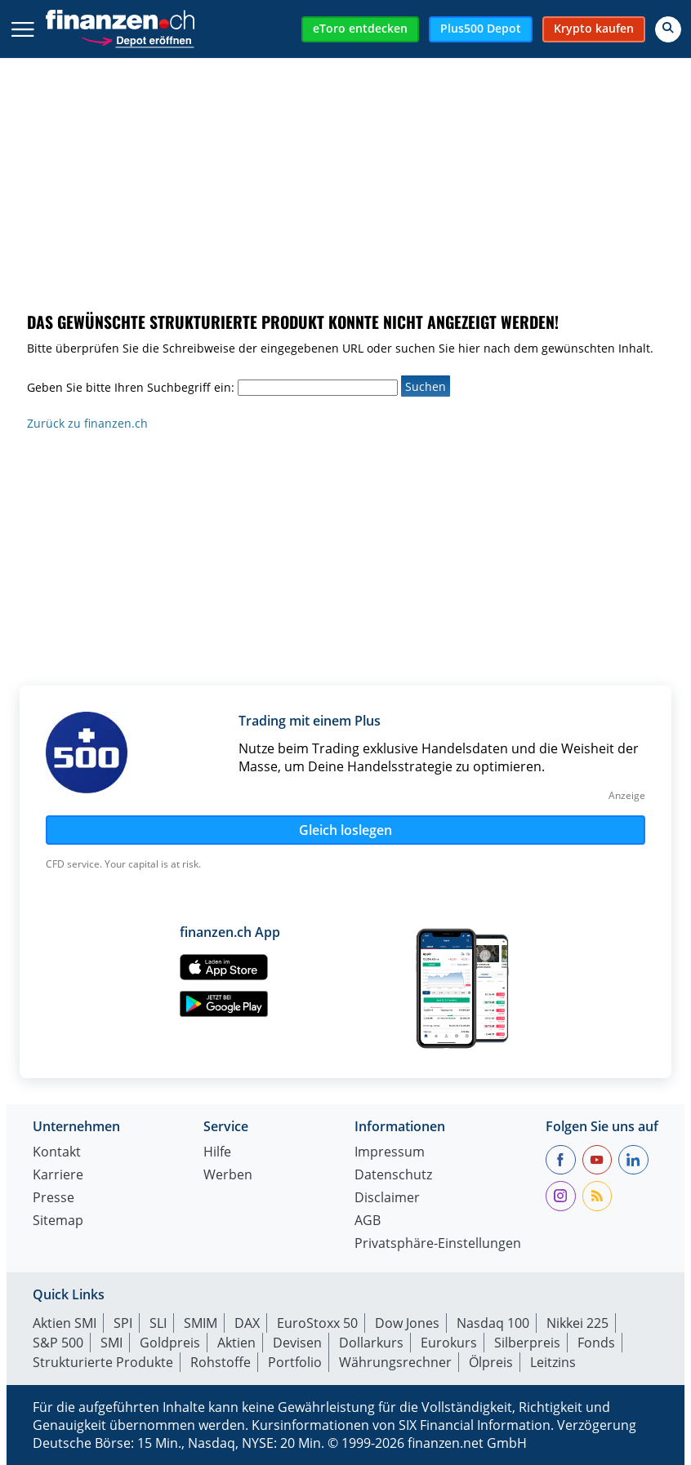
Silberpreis (527, 1343)
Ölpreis (491, 1362)
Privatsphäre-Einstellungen (437, 1244)
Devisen (297, 1343)
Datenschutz (393, 1175)
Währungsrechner (395, 1362)
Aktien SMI (64, 1323)
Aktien (236, 1343)
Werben (227, 1175)
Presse (53, 1198)
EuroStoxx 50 (317, 1323)
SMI (111, 1343)
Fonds (596, 1343)
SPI (123, 1323)
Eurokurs (449, 1343)
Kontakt (57, 1153)
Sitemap (58, 1221)
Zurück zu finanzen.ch (87, 423)
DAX (247, 1323)
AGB (367, 1221)
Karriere (58, 1175)
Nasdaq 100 (493, 1323)
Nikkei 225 (577, 1323)
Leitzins (553, 1362)
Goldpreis (170, 1343)
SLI (158, 1323)
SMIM (200, 1323)
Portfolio (295, 1362)
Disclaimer (387, 1198)
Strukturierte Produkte (103, 1362)
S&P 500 (58, 1343)
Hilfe (217, 1153)
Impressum (389, 1153)
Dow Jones (407, 1323)
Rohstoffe (220, 1362)
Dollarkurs (371, 1343)
